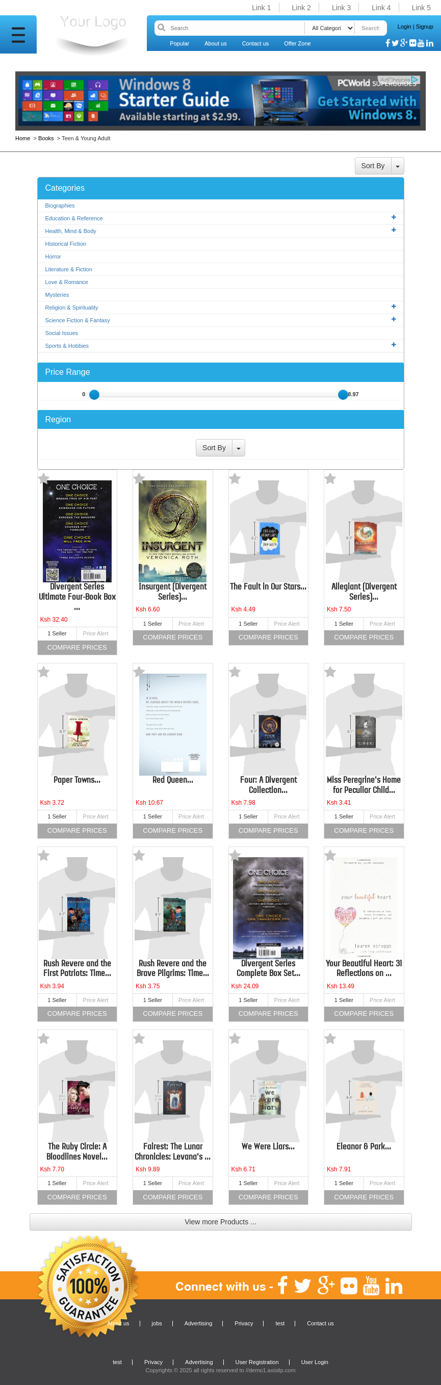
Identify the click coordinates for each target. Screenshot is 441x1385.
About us (215, 43)
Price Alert (96, 633)
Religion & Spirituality (220, 307)
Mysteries (57, 295)
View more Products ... (220, 1222)
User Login (314, 1362)
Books (46, 138)
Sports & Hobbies (220, 345)
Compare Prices (77, 647)
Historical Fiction (66, 244)
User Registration (257, 1362)
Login (404, 26)
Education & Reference (220, 218)
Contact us (255, 43)
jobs (157, 1323)
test (279, 1323)
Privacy (244, 1323)
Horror (53, 256)
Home (23, 138)
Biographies (60, 205)
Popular (179, 43)
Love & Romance (66, 282)
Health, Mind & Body (220, 230)
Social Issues (62, 333)
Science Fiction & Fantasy (220, 320)
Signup (424, 26)
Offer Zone (297, 43)
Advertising (198, 1323)
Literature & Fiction (68, 269)
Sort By (373, 166)
